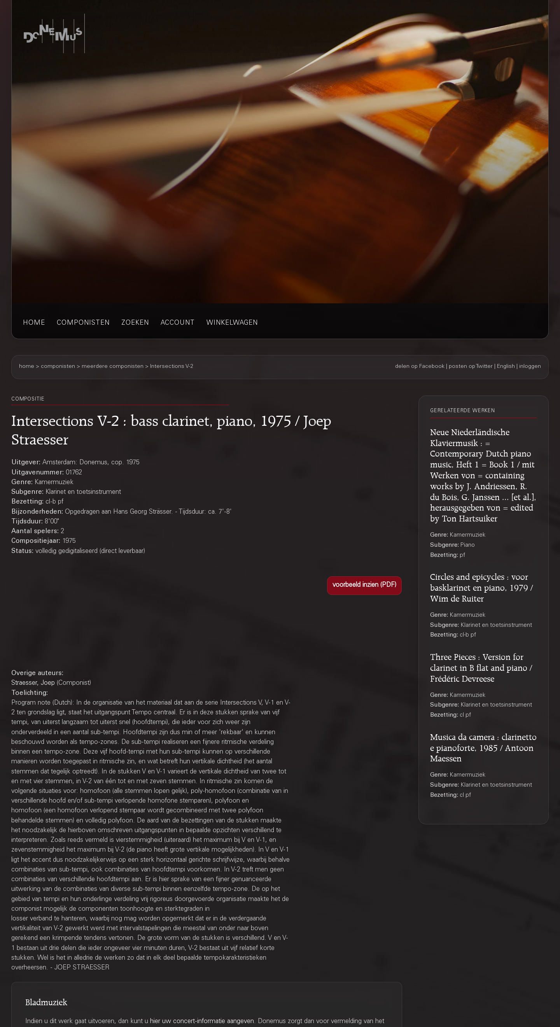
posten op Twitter (471, 366)
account (178, 323)
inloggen (530, 366)
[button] (364, 585)
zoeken (135, 323)
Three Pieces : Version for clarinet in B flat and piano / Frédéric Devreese (481, 666)
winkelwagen (232, 323)
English (506, 366)
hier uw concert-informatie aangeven (202, 1021)
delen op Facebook (419, 366)
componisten (83, 323)
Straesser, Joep (33, 683)
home (34, 323)
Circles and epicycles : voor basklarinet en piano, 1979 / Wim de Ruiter (481, 586)
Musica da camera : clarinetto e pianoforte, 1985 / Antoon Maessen (483, 746)
